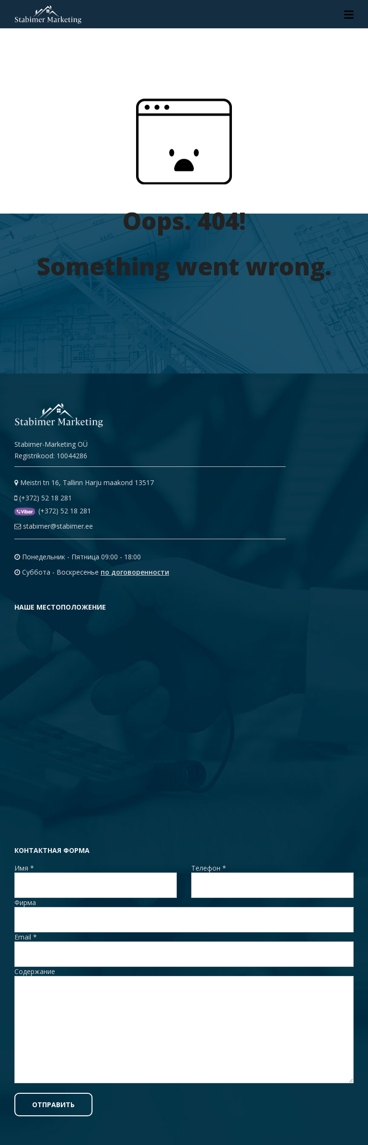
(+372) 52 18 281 (43, 497)
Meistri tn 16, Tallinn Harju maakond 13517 (84, 482)
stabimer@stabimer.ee (53, 526)
